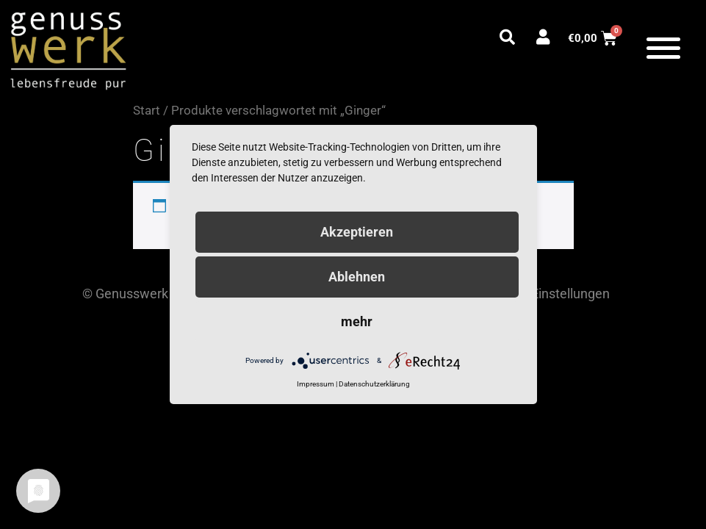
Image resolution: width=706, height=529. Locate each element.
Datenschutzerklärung (374, 384)
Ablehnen (356, 276)
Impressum (315, 384)
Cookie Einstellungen (549, 293)
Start (146, 111)
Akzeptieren (356, 232)
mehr (356, 321)
